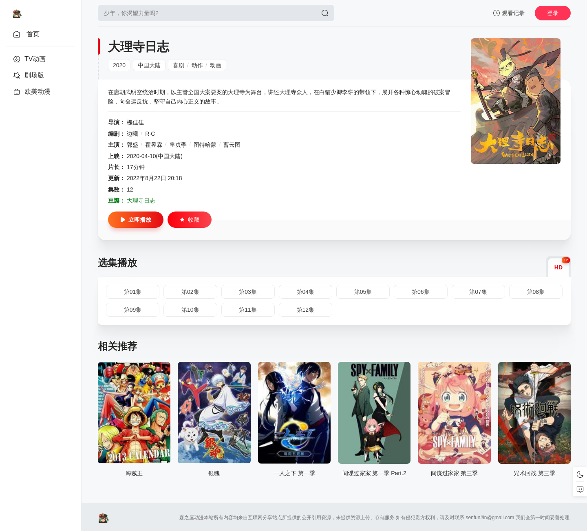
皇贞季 (178, 144)
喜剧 (178, 65)
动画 (215, 65)
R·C (150, 133)
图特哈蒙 (205, 144)
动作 (197, 65)
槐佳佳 (135, 122)
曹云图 (232, 144)
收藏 (189, 219)
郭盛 (132, 144)
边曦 (132, 133)
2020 (119, 65)
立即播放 (135, 219)
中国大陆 (149, 65)
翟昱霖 (153, 144)
